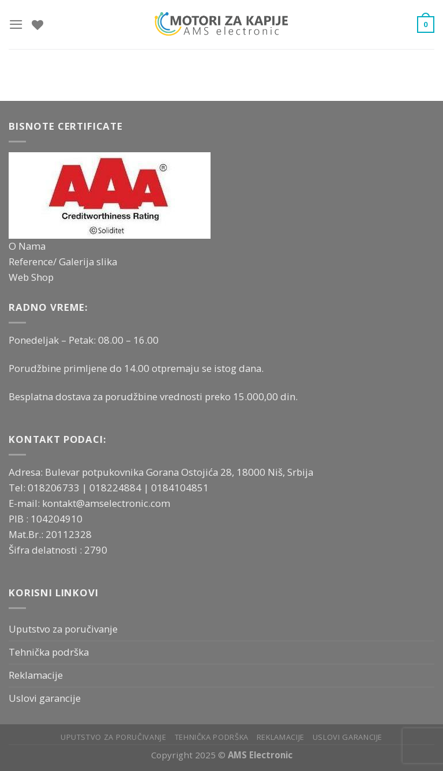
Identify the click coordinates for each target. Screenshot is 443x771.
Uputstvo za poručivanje (63, 628)
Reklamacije (36, 675)
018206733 (55, 487)
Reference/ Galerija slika (63, 261)
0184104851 (180, 487)
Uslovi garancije (45, 698)
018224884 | (120, 487)
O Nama (27, 246)
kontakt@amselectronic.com (106, 503)
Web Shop (31, 277)
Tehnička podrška (49, 652)
